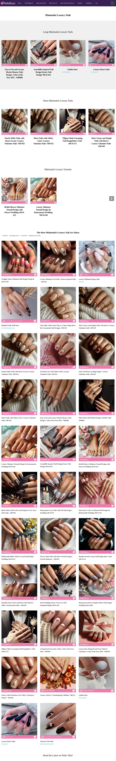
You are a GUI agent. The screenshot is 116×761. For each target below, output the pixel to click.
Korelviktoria (66, 72)
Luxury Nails (24, 235)
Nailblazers (89, 3)
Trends (79, 3)
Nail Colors (52, 3)
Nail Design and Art (14, 235)
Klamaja (81, 282)
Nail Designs (28, 3)
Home (19, 3)
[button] (4, 61)
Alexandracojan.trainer (8, 328)
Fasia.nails (94, 72)
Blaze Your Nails (41, 3)
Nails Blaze (5, 235)
